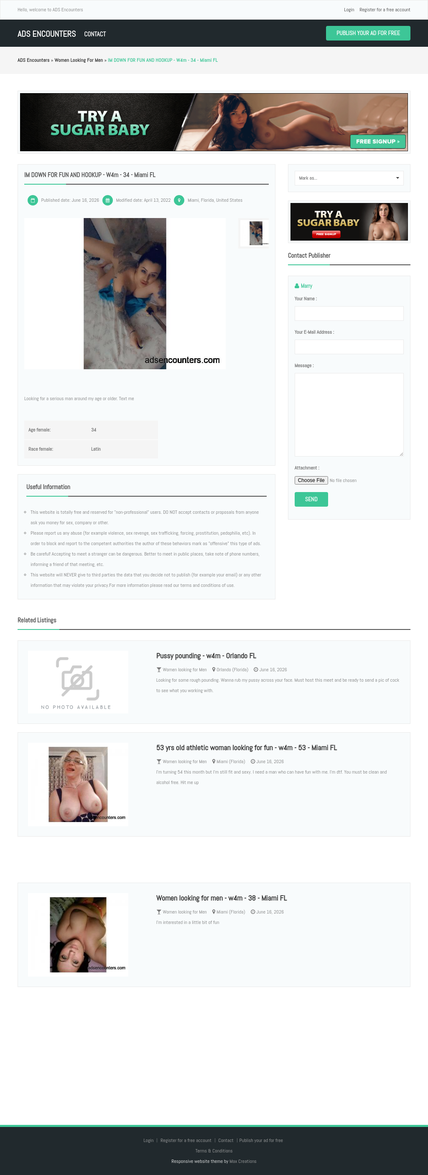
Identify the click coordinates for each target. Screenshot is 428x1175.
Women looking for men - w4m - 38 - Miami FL (221, 898)
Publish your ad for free (368, 33)
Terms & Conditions (213, 1150)
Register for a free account (384, 9)
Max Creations (243, 1161)
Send (311, 499)
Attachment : (307, 467)
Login (349, 9)
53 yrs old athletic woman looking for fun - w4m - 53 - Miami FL (246, 747)
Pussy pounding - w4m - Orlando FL (206, 655)
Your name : (306, 298)
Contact (95, 34)
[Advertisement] (214, 1047)
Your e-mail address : (314, 332)
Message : (304, 365)
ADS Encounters (47, 34)
